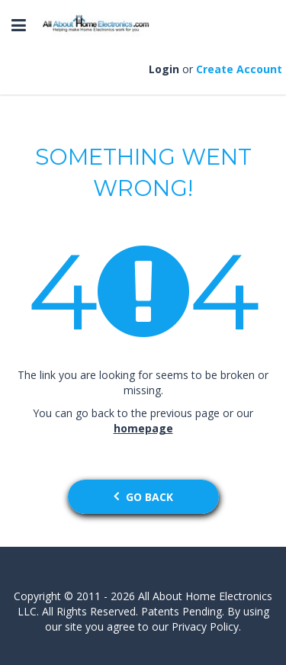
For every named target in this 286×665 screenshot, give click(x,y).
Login (164, 69)
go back (143, 497)
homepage (143, 428)
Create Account (239, 69)
